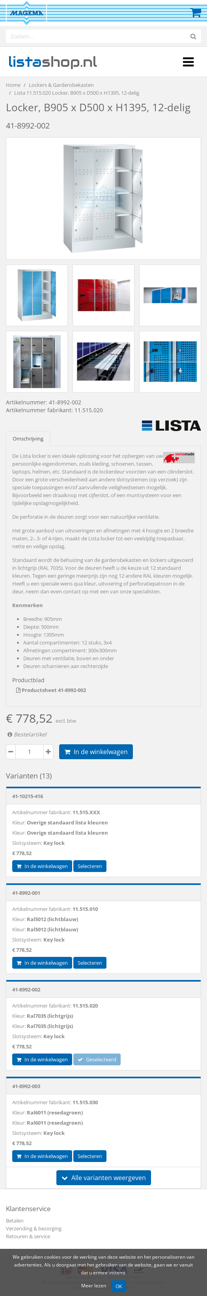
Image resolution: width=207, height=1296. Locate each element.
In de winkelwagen (96, 751)
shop (52, 62)
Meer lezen (93, 1285)
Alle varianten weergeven (104, 1177)
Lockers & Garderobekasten (61, 84)
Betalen (15, 1220)
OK (119, 1286)
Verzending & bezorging (34, 1228)
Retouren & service (28, 1236)
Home (13, 84)
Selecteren (90, 866)
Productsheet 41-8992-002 (51, 690)
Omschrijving (28, 438)
